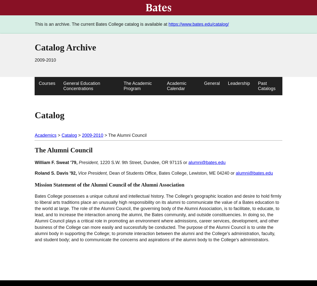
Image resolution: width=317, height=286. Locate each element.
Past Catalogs (266, 86)
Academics (45, 135)
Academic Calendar (176, 86)
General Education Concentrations (81, 86)
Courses (47, 83)
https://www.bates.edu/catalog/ (198, 24)
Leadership (239, 83)
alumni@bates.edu (207, 162)
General (212, 83)
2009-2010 (92, 135)
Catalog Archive (65, 47)
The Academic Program (138, 86)
